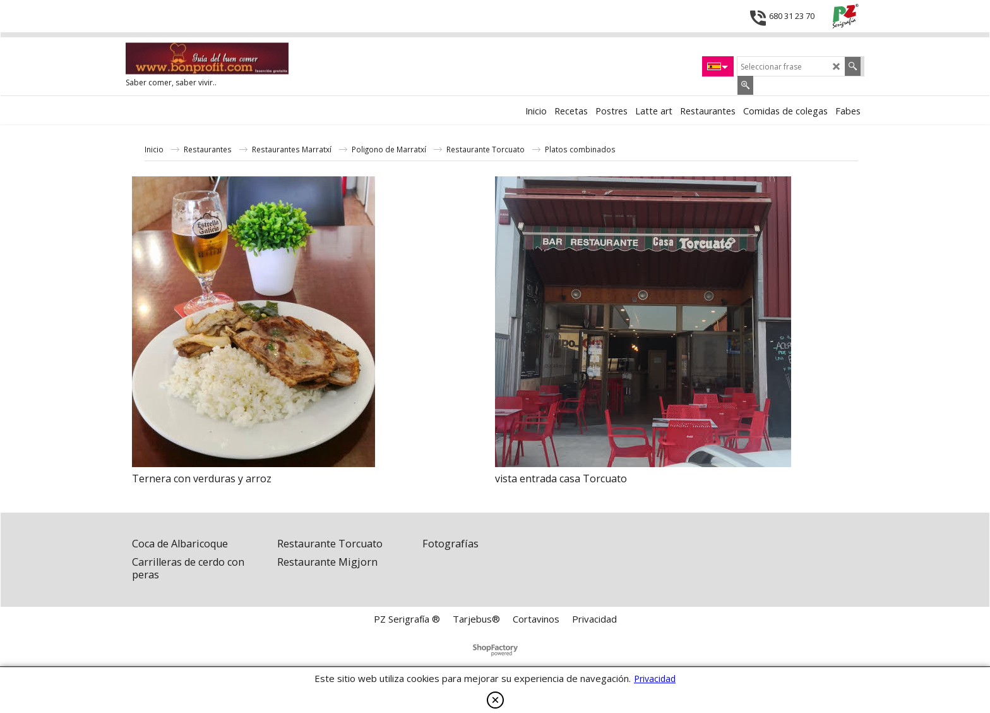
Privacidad (655, 679)
